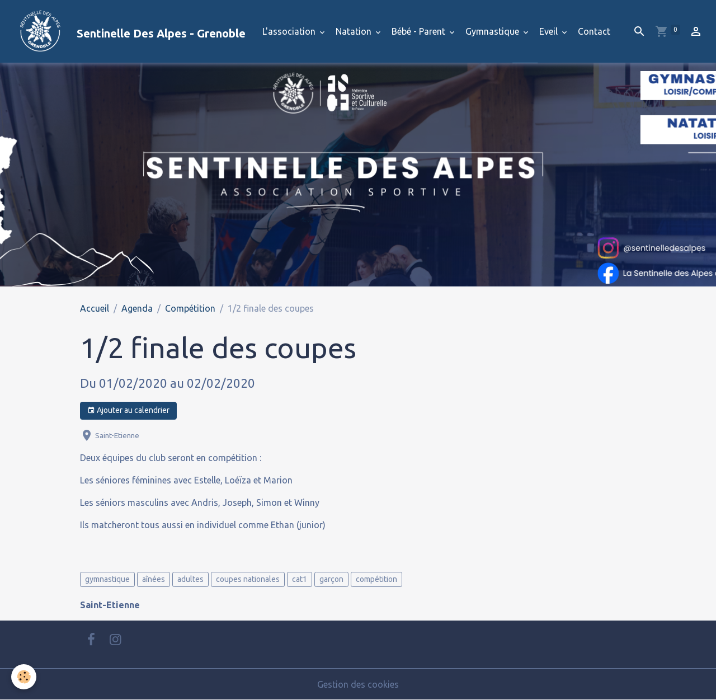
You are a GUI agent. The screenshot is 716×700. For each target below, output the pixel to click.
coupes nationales (248, 579)
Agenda (137, 308)
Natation (355, 31)
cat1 (299, 579)
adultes (190, 579)
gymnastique (107, 579)
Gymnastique (493, 31)
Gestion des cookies (358, 684)
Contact (594, 31)
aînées (153, 579)
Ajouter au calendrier (128, 411)
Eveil (549, 31)
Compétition (190, 308)
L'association (290, 31)
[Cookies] (23, 676)
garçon (331, 579)
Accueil (94, 308)
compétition (376, 579)
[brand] (127, 31)
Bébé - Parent (419, 31)
